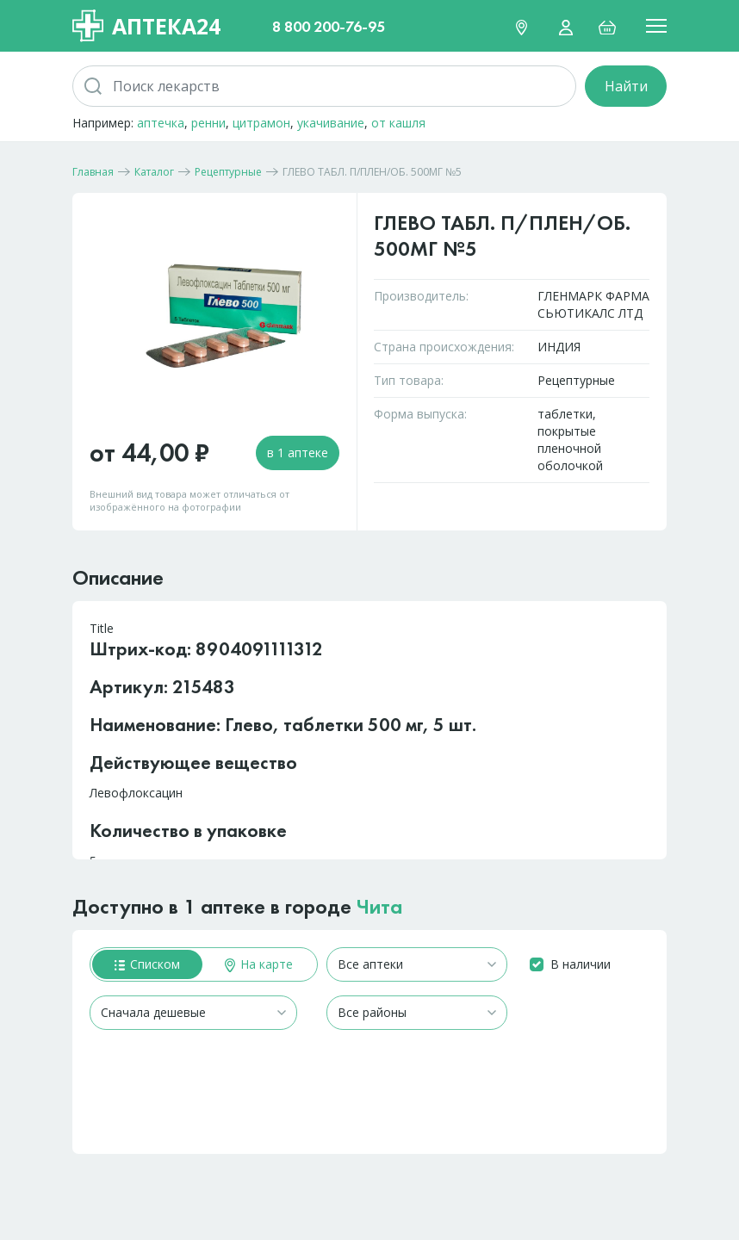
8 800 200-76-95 (328, 26)
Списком (147, 964)
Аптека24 (146, 25)
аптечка (160, 123)
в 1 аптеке (297, 452)
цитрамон (261, 123)
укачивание (330, 123)
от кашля (398, 123)
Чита (379, 906)
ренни (208, 123)
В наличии (580, 964)
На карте (259, 964)
